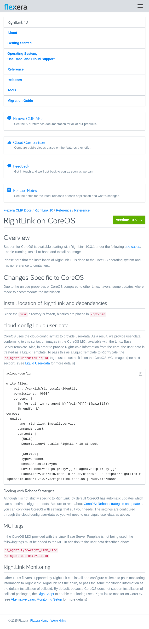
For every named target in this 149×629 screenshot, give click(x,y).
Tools (11, 90)
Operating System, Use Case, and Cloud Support (31, 56)
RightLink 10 (43, 210)
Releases (14, 80)
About (12, 33)
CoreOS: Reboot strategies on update (112, 504)
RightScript (46, 594)
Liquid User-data (37, 363)
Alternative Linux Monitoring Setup (36, 599)
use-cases (132, 247)
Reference (15, 69)
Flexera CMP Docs (18, 210)
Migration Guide (20, 101)
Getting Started (19, 43)
